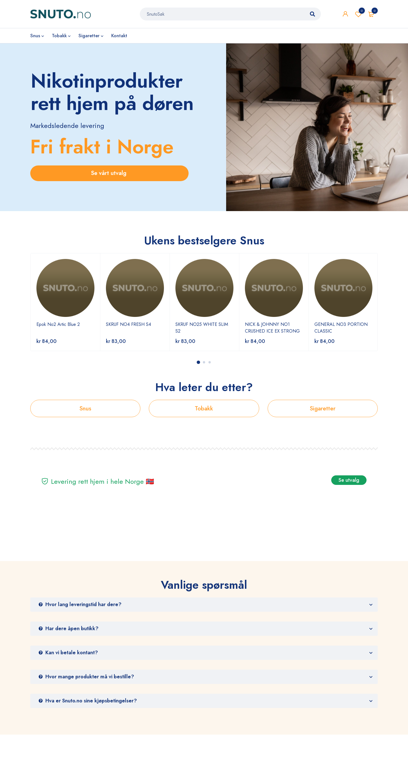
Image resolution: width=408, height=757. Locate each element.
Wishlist (358, 14)
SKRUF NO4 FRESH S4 (128, 324)
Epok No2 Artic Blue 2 (58, 324)
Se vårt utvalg (109, 173)
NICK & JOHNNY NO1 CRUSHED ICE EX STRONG (272, 327)
